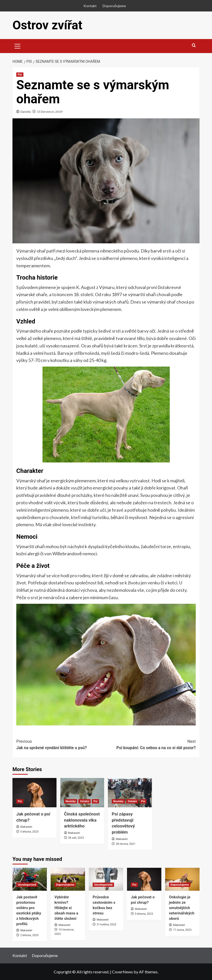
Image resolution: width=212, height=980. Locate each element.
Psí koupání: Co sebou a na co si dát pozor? (151, 744)
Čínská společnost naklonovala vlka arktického (82, 820)
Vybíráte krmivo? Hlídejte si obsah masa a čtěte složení (66, 908)
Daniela (26, 112)
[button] (17, 45)
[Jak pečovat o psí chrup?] (34, 792)
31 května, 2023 (106, 924)
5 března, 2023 (29, 831)
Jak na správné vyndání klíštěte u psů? (61, 744)
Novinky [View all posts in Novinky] (71, 801)
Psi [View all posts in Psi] (20, 74)
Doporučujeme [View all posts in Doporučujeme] (65, 884)
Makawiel (26, 826)
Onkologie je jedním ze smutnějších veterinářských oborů (181, 908)
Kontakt (90, 6)
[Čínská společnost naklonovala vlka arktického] (82, 792)
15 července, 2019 (49, 112)
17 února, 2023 (182, 930)
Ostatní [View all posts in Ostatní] (84, 801)
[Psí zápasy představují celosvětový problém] (130, 792)
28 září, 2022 (76, 837)
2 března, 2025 (29, 935)
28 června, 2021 (126, 844)
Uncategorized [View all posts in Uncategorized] (27, 884)
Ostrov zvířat (47, 25)
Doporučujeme (114, 6)
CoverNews (122, 971)
